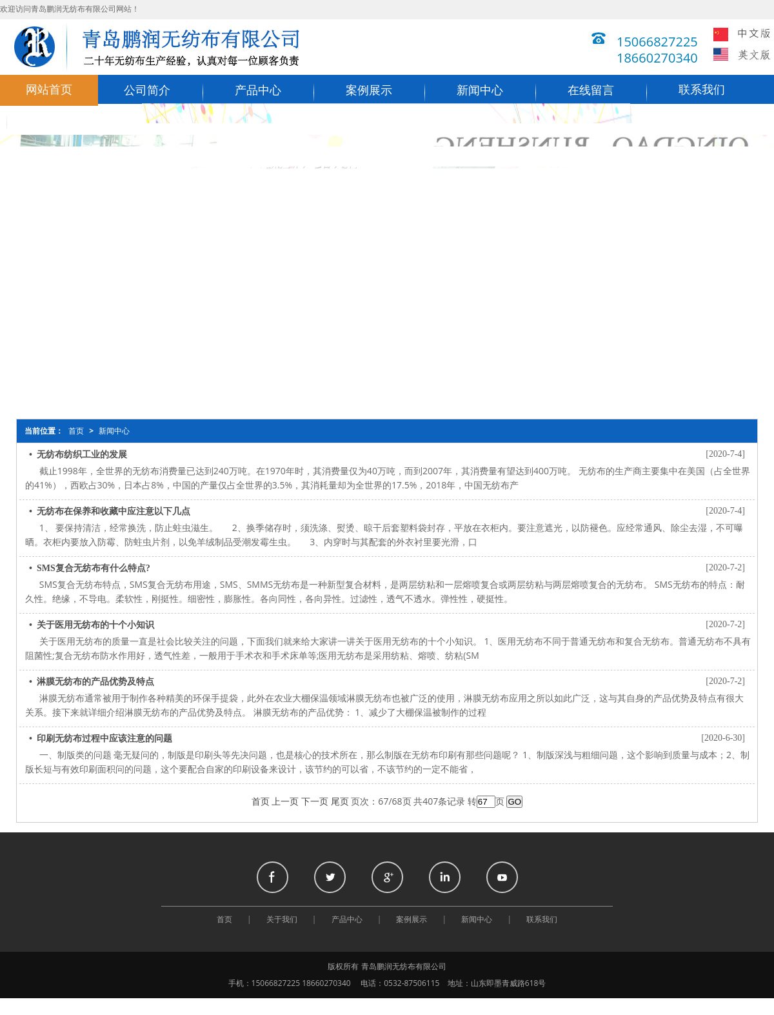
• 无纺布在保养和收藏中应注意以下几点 (109, 511)
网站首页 (49, 89)
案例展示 (369, 90)
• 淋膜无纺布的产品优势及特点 (91, 682)
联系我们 (702, 89)
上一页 (285, 802)
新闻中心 (480, 90)
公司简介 (147, 90)
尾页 (340, 802)
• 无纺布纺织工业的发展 (78, 454)
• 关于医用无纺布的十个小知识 (91, 625)
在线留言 (591, 90)
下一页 (314, 802)
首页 (76, 431)
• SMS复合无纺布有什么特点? (89, 568)
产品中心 (258, 90)
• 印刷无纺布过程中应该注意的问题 (100, 738)
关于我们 (281, 919)
